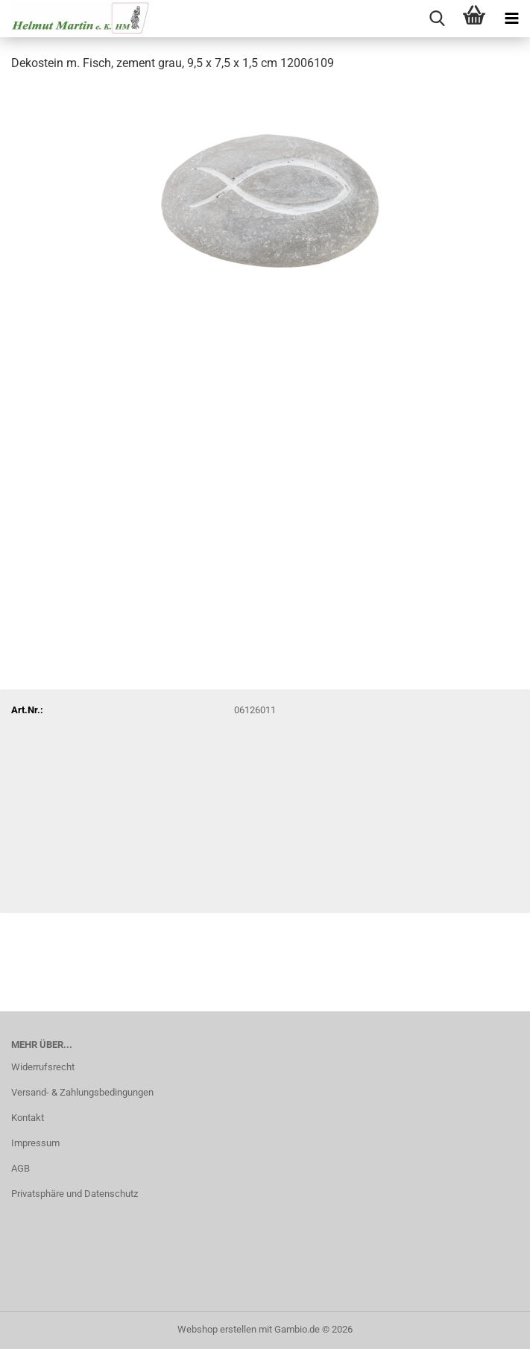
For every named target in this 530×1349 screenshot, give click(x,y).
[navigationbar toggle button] (511, 18)
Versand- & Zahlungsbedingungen (82, 1092)
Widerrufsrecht (43, 1066)
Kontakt (27, 1117)
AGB (20, 1168)
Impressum (35, 1143)
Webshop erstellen (216, 1329)
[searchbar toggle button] (436, 18)
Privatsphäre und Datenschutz (74, 1193)
